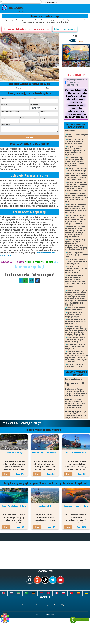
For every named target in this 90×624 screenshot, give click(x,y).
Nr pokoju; (42, 111)
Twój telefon (4, 105)
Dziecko (22, 118)
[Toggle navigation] (86, 8)
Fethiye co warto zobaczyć (64, 29)
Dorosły (3, 118)
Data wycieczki (34, 105)
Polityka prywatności (66, 605)
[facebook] (29, 580)
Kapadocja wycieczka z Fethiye (39, 261)
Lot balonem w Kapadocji (36, 263)
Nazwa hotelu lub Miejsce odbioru (10, 111)
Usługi (31, 605)
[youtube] (60, 580)
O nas (23, 605)
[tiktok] (45, 580)
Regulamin (39, 605)
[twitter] (52, 580)
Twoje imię (3, 98)
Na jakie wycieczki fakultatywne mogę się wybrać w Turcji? (26, 29)
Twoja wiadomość (5, 124)
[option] (42, 57)
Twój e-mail (33, 98)
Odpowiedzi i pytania (51, 605)
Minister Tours (12, 8)
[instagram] (37, 580)
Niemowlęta (43, 118)
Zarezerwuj (29, 137)
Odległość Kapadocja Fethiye (13, 261)
